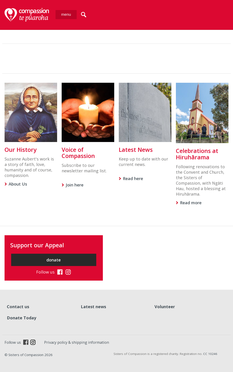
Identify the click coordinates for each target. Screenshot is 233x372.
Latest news (93, 306)
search (84, 15)
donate (53, 260)
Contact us (18, 306)
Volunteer (164, 306)
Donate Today (21, 317)
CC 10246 (210, 354)
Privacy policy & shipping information (76, 342)
